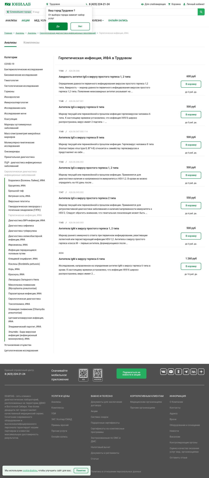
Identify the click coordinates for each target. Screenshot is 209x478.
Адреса (174, 413)
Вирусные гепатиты (19, 201)
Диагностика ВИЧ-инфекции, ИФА (26, 220)
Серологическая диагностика (24, 298)
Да (58, 26)
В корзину (191, 84)
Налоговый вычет (100, 447)
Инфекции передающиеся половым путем (22, 252)
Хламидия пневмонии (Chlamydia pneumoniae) (26, 311)
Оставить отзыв (178, 457)
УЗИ (53, 413)
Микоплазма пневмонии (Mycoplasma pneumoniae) (22, 286)
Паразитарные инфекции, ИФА (25, 293)
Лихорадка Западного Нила (23, 279)
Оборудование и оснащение (185, 425)
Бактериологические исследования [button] (23, 69)
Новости (174, 431)
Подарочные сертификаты (105, 422)
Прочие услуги (59, 431)
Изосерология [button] (12, 97)
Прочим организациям (142, 407)
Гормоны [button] (9, 91)
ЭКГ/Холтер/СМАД (61, 419)
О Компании (176, 402)
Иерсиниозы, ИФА (18, 244)
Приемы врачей (60, 425)
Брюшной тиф (16, 190)
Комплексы (31, 42)
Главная (8, 33)
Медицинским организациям (146, 402)
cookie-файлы (30, 470)
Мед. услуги (41, 20)
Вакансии (175, 436)
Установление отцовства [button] (17, 345)
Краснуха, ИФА (16, 274)
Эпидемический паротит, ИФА (24, 326)
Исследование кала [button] (15, 108)
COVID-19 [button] (9, 64)
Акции (26, 20)
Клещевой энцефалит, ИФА (23, 258)
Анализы (11, 20)
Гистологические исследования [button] (21, 86)
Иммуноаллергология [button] (16, 102)
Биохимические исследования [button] (20, 75)
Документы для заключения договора (106, 404)
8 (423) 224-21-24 (99, 4)
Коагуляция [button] (10, 119)
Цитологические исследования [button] (21, 350)
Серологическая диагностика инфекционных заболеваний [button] (20, 173)
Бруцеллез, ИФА (17, 185)
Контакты (175, 407)
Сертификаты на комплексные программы (107, 430)
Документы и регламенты (105, 453)
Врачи (173, 419)
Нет (80, 26)
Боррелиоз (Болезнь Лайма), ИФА (26, 180)
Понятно (81, 470)
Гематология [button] (11, 80)
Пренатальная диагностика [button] (19, 157)
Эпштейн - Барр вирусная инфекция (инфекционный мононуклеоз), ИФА (22, 335)
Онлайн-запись (118, 20)
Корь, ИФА (14, 269)
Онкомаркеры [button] (12, 151)
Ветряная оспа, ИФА (19, 196)
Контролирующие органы (183, 442)
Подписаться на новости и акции (131, 373)
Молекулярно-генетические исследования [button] (19, 144)
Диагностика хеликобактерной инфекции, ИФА (25, 238)
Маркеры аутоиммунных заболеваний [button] (17, 126)
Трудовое (54, 4)
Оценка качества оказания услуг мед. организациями (184, 450)
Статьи (95, 458)
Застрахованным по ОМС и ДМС (105, 440)
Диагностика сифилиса (21, 225)
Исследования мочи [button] (15, 113)
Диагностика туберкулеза (22, 230)
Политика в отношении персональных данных (116, 471)
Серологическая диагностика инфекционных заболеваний (68, 33)
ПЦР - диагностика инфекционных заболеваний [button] (23, 164)
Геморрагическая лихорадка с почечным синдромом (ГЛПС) (25, 208)
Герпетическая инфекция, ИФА (25, 215)
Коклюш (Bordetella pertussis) (24, 264)
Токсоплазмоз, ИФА (19, 304)
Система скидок (99, 417)
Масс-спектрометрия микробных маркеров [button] (22, 135)
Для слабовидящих (155, 4)
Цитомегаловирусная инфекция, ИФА (26, 320)
